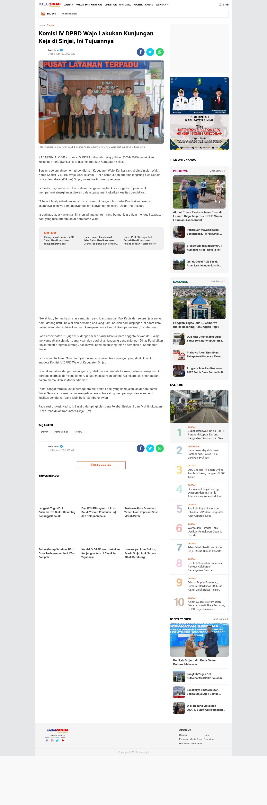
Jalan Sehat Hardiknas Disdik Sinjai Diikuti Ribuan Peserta (205, 549)
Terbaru (78, 432)
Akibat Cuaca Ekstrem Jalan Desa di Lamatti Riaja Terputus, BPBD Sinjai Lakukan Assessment (197, 216)
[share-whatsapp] (160, 52)
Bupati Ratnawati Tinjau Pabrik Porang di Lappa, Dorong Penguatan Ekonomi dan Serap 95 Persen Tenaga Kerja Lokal (206, 435)
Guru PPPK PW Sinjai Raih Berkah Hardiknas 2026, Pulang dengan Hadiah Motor (140, 240)
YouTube (63, 742)
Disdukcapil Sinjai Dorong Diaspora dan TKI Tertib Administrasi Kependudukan (205, 493)
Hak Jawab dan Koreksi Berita (191, 744)
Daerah (68, 5)
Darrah (44, 432)
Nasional (125, 5)
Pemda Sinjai (61, 432)
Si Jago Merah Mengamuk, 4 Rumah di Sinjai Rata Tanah (204, 248)
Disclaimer (209, 739)
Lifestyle (111, 5)
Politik (138, 5)
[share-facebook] (141, 52)
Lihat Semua (216, 171)
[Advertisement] (101, 283)
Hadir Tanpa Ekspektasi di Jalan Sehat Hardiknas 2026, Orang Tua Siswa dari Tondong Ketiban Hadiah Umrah (101, 241)
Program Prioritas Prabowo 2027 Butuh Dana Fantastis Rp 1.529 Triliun (205, 371)
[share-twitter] (150, 52)
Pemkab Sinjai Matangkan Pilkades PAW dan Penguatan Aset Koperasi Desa (206, 512)
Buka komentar (101, 465)
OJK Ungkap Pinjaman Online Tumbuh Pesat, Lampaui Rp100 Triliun (206, 474)
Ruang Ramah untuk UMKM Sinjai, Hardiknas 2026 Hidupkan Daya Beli (59, 240)
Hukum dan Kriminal (89, 5)
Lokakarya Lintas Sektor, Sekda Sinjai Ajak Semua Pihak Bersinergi (203, 692)
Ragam (149, 5)
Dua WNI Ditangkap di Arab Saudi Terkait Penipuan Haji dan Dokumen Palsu (204, 339)
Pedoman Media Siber (190, 739)
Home (42, 25)
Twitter (57, 742)
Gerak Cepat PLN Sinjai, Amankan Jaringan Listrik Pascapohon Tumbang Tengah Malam (206, 264)
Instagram (52, 742)
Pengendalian (69, 14)
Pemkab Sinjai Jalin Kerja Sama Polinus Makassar (194, 662)
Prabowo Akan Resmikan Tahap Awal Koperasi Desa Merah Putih (204, 355)
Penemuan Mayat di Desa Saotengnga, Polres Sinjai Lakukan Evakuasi (203, 232)
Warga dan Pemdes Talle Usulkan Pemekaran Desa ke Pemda (205, 532)
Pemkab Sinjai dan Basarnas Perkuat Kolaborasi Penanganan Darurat (205, 567)
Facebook (47, 742)
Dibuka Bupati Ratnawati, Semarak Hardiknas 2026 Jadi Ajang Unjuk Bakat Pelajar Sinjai (205, 586)
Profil (206, 735)
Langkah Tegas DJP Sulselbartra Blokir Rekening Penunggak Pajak (196, 325)
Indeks (48, 14)
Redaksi (183, 735)
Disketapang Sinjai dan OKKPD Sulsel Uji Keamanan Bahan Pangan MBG (205, 708)
